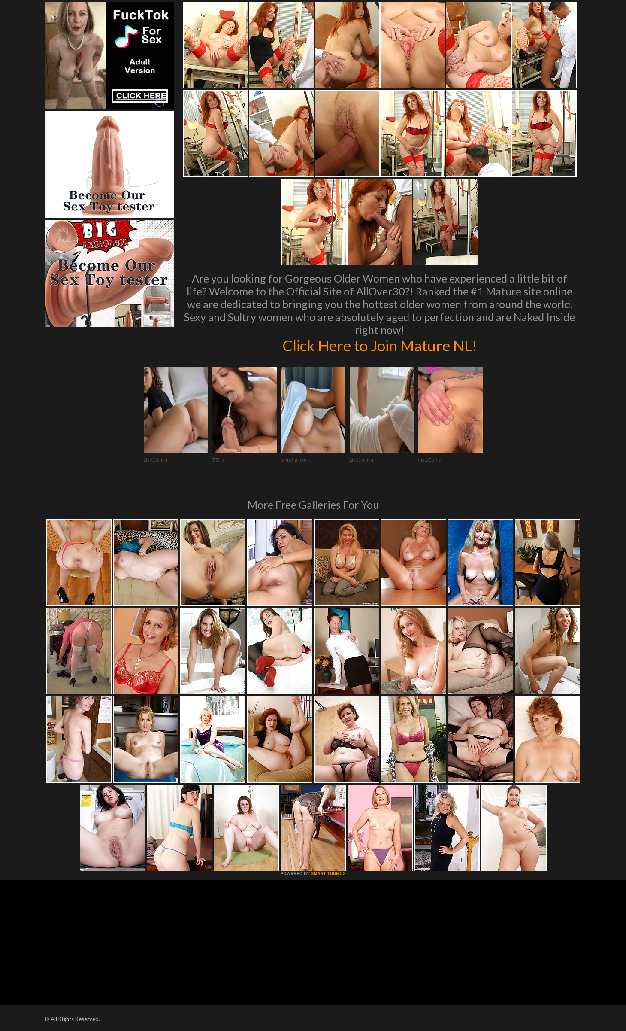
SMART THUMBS (328, 873)
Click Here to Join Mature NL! (379, 345)
